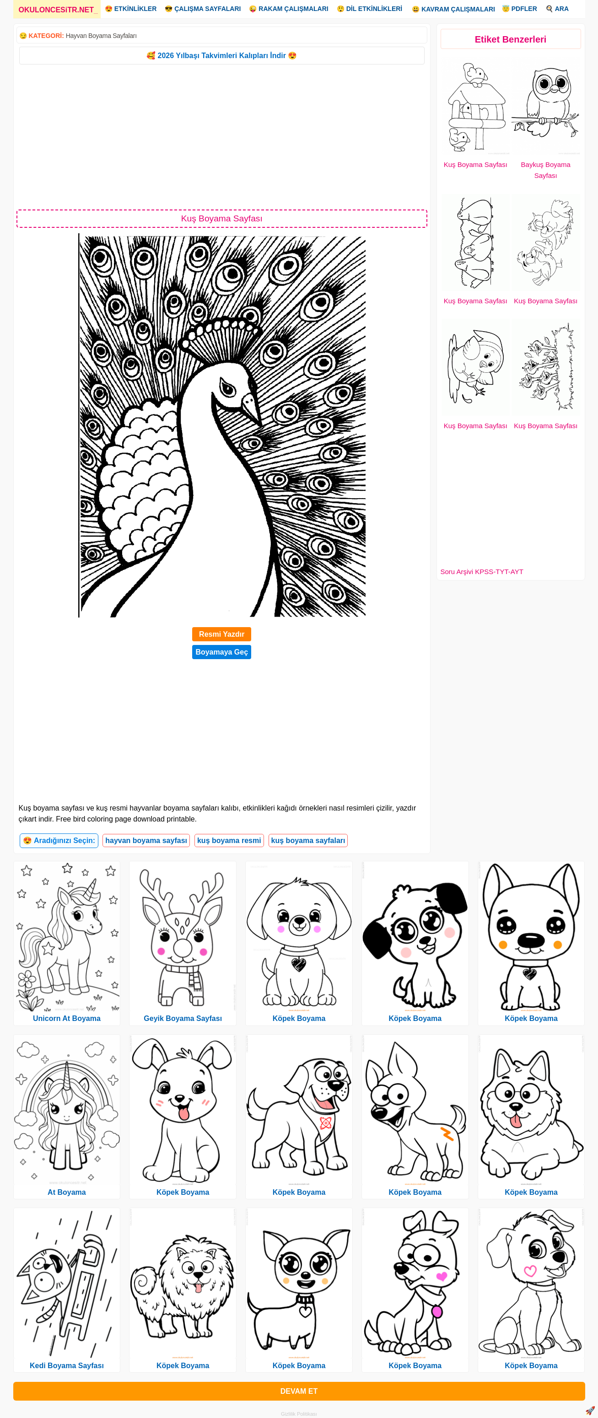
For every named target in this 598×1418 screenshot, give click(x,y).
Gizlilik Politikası (299, 1414)
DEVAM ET (299, 1391)
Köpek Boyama (183, 1192)
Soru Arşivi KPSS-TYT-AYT (482, 571)
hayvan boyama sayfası (146, 840)
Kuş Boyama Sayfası (475, 164)
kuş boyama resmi (229, 840)
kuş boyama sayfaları (308, 840)
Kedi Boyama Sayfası (67, 1366)
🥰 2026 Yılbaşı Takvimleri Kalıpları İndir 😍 (221, 55)
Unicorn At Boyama (67, 1018)
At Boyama (67, 1192)
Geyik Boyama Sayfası (183, 1018)
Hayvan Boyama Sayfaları (101, 35)
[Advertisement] (222, 136)
